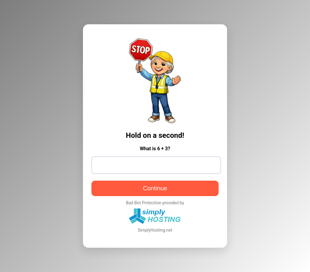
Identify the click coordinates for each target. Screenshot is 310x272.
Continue (155, 188)
